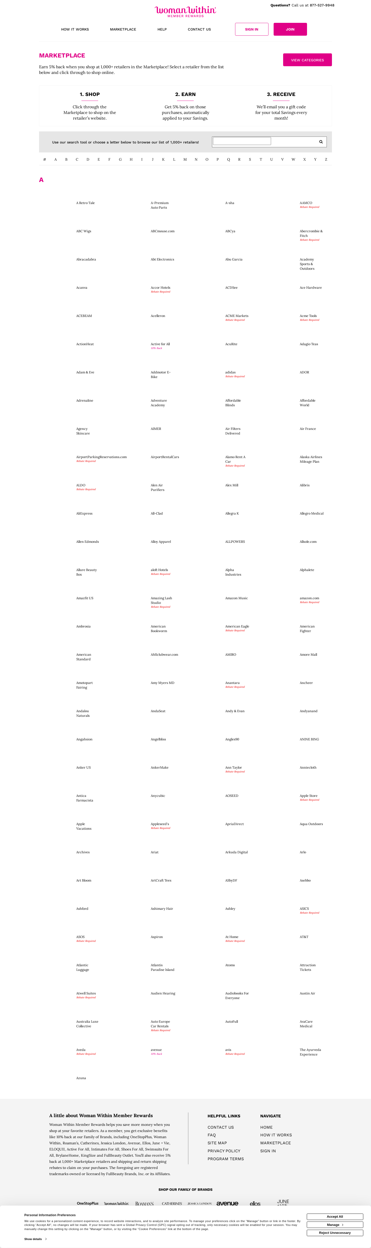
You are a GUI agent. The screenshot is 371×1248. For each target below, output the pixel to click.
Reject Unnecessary (335, 1233)
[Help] (162, 29)
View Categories (307, 60)
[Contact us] (199, 29)
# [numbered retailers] (44, 159)
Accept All (335, 1216)
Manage (335, 1224)
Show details (33, 1239)
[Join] (290, 29)
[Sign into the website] (251, 29)
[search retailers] (321, 142)
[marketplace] (123, 29)
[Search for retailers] (242, 141)
